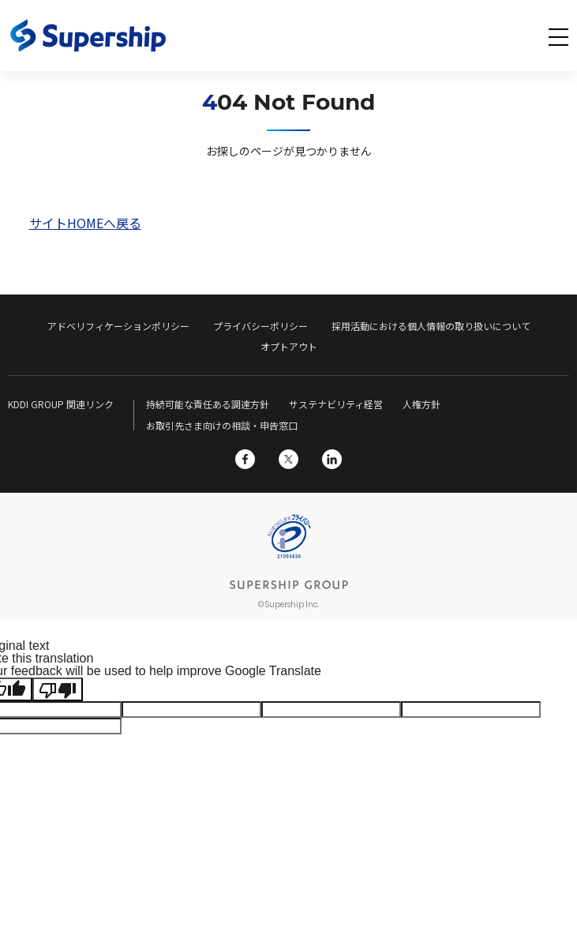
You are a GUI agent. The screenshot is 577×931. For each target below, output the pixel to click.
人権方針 (421, 404)
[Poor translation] (57, 689)
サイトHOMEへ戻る (85, 222)
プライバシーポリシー (260, 325)
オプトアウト (288, 346)
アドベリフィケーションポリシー (118, 325)
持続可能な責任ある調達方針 (207, 404)
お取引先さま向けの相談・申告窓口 (222, 425)
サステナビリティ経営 (336, 404)
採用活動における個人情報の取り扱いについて (431, 325)
